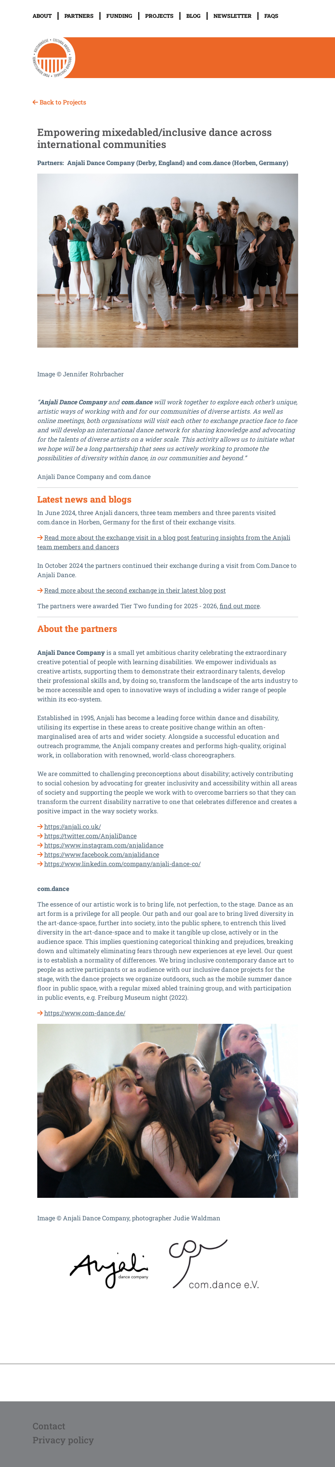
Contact (49, 1426)
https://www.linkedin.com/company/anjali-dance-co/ (122, 864)
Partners (79, 15)
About (42, 15)
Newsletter (232, 15)
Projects (159, 15)
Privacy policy (63, 1440)
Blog (193, 15)
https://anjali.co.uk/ (72, 826)
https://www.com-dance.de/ (84, 1013)
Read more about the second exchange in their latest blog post (135, 590)
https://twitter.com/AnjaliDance (90, 836)
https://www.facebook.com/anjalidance (101, 854)
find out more (240, 606)
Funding (119, 15)
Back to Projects (59, 102)
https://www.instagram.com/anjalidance (103, 845)
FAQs (271, 15)
